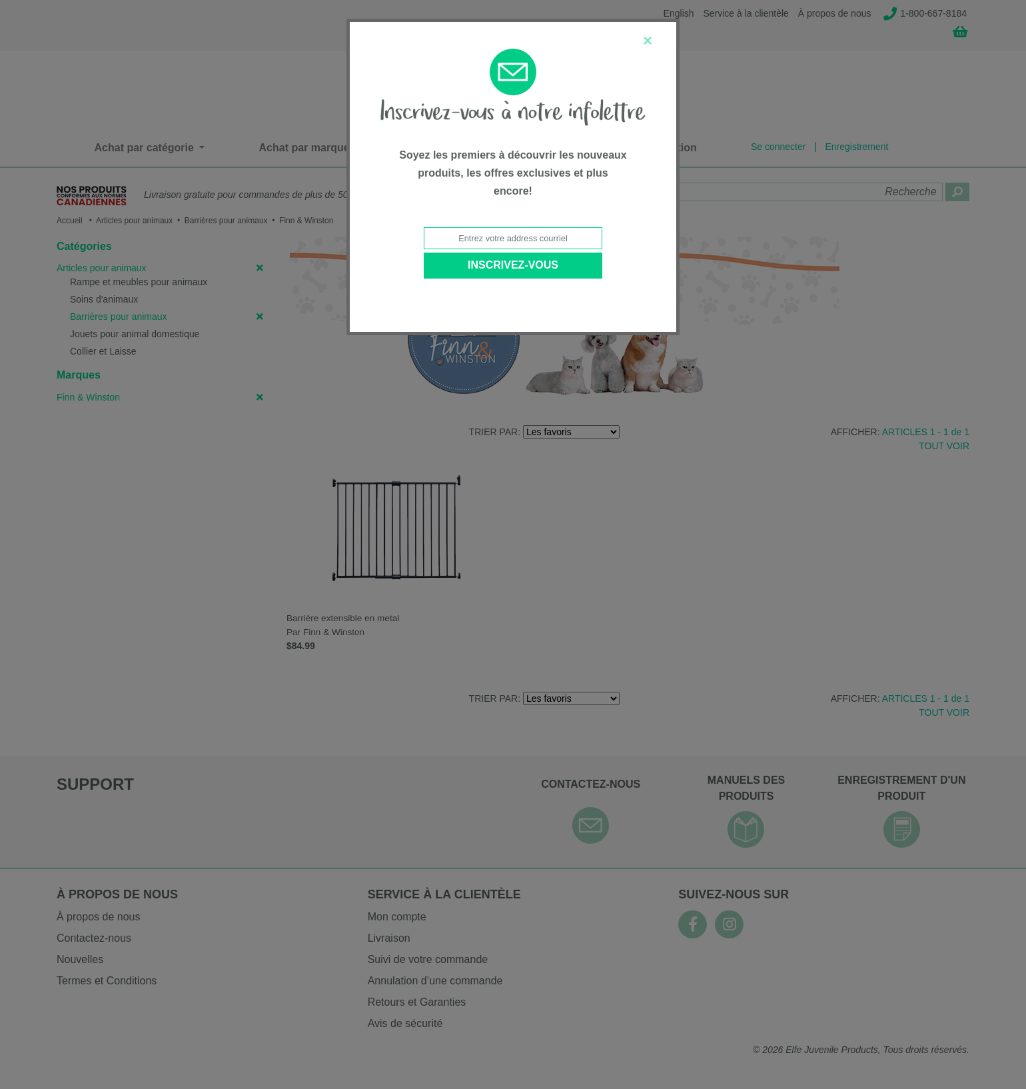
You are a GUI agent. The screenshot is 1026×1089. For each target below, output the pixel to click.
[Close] (647, 41)
